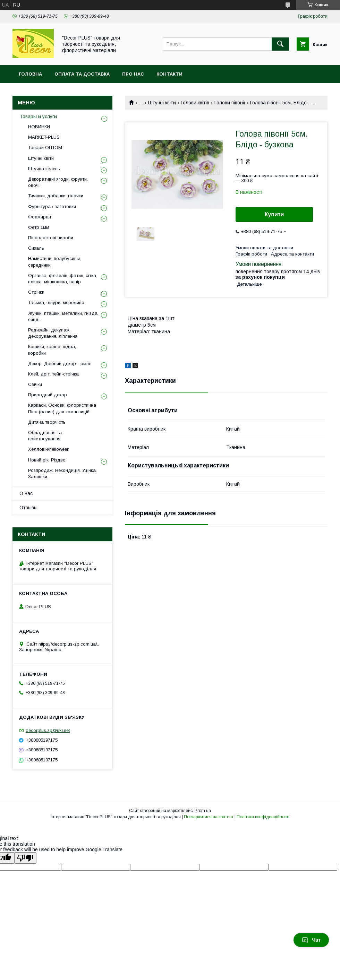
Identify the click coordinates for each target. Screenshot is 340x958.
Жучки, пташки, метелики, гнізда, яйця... (63, 316)
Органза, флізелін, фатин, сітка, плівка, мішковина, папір (62, 278)
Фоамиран (39, 216)
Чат (311, 940)
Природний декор (47, 394)
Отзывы (28, 507)
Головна (30, 74)
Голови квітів (195, 102)
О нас (26, 493)
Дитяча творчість (47, 422)
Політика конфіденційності (263, 816)
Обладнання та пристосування (45, 435)
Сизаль (36, 248)
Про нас (133, 74)
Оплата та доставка (82, 74)
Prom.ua (203, 810)
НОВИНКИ (39, 126)
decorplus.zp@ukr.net (48, 730)
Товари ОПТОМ (45, 147)
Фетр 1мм (38, 227)
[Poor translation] (25, 858)
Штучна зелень (44, 168)
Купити (274, 214)
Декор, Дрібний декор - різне (59, 363)
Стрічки (36, 292)
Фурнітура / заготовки (52, 206)
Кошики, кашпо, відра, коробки (52, 349)
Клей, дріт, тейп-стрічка (53, 374)
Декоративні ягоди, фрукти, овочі (58, 182)
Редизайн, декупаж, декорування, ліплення (52, 333)
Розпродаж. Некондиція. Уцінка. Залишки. (62, 473)
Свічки (35, 384)
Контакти (169, 74)
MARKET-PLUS (44, 137)
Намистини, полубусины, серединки (54, 261)
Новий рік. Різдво (47, 460)
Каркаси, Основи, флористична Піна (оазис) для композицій (62, 408)
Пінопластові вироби (50, 237)
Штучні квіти (162, 102)
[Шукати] (280, 44)
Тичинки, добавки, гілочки (55, 195)
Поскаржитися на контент (208, 816)
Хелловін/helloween (48, 449)
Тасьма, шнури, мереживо (56, 302)
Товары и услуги (38, 116)
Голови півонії (229, 102)
